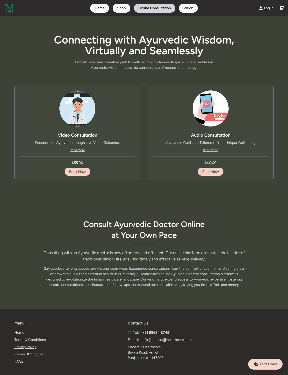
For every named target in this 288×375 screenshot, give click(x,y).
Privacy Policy (25, 347)
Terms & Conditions (30, 340)
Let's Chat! (265, 364)
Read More (77, 150)
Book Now (77, 172)
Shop (121, 8)
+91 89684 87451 (156, 332)
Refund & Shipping (29, 354)
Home (100, 8)
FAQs (18, 361)
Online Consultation (154, 8)
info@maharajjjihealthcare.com (167, 340)
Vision (188, 8)
